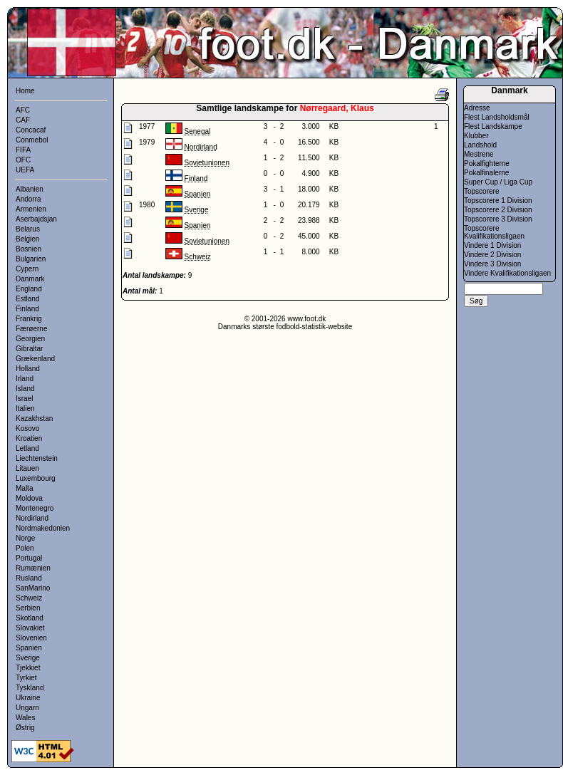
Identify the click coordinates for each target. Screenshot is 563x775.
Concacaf (31, 130)
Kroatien (29, 438)
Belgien (27, 239)
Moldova (29, 498)
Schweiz (29, 598)
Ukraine (28, 698)
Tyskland (29, 688)
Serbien (28, 608)
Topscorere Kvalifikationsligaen (494, 232)
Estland (27, 299)
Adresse (477, 108)
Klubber (476, 136)
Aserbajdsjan (36, 219)
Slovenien (31, 638)
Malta (24, 488)
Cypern (27, 269)
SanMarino (33, 588)
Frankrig (29, 319)
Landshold (480, 145)
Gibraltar (29, 349)
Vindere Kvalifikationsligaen (507, 273)
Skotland (29, 618)
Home (25, 91)
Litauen (27, 468)
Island (25, 388)
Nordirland (32, 518)
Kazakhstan (34, 418)
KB (334, 126)
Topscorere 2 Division (498, 210)
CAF (23, 120)
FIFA (23, 150)
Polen (25, 548)
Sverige (28, 658)
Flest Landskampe (493, 126)
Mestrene (479, 154)
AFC (23, 110)
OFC (23, 160)
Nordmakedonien (43, 528)
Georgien (30, 339)
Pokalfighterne (487, 163)
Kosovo (27, 428)
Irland (24, 379)
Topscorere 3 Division (498, 219)
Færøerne (31, 329)
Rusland (29, 578)
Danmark (30, 279)
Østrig (25, 728)
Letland (27, 448)
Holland (28, 369)
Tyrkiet (26, 678)
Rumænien (33, 568)
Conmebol (32, 140)
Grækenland (35, 359)
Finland (27, 309)
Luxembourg (36, 478)
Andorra (28, 199)
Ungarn (27, 708)
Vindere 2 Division (492, 255)
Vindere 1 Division (492, 245)
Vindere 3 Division (492, 264)
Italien (25, 408)
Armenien (31, 209)
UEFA (25, 170)
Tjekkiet (28, 668)
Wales (25, 718)
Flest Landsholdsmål (497, 117)
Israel (24, 398)
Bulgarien (31, 259)
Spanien (29, 648)
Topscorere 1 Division (498, 200)
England (29, 289)
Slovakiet (30, 628)
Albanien (29, 189)
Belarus (28, 229)
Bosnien (28, 249)
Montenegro (34, 508)
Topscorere (481, 191)
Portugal (29, 558)
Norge (25, 538)
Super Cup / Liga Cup (498, 182)
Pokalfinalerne (486, 173)
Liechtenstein (37, 458)
